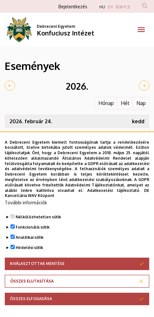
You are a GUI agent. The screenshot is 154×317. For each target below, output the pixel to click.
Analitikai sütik (29, 250)
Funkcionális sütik (33, 240)
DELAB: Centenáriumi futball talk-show (82, 134)
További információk (26, 216)
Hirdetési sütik (29, 261)
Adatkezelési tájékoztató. (113, 203)
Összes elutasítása (32, 294)
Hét (125, 103)
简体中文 (123, 6)
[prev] (10, 85)
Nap (141, 103)
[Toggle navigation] (141, 30)
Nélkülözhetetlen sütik (38, 230)
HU (102, 6)
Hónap (106, 103)
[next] (144, 85)
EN (110, 6)
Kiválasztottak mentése (37, 277)
